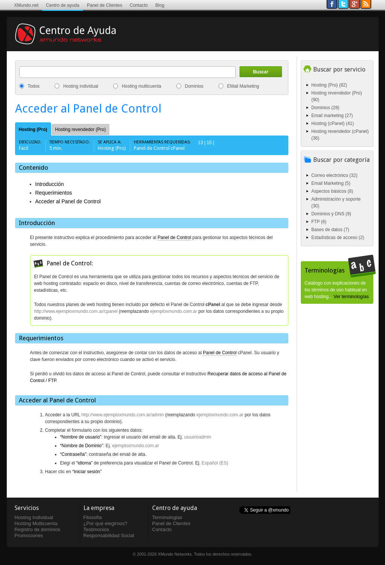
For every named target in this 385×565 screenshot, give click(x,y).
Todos (34, 86)
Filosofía (92, 517)
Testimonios (96, 529)
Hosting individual (80, 86)
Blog (159, 5)
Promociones (29, 535)
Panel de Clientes (104, 5)
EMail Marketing (243, 86)
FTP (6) (318, 221)
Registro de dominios (38, 529)
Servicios (27, 508)
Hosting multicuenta (141, 86)
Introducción (49, 184)
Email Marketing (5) (330, 183)
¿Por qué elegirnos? (105, 523)
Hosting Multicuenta (36, 523)
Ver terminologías (350, 296)
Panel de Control (174, 237)
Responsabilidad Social (108, 535)
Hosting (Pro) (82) (329, 85)
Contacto (139, 5)
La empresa (98, 508)
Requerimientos (53, 193)
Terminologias (167, 517)
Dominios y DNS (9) (331, 213)
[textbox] (127, 72)
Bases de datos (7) (330, 229)
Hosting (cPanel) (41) (332, 123)
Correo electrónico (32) (334, 175)
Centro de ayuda (62, 5)
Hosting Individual (34, 517)
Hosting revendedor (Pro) (80, 129)
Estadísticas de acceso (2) (337, 237)
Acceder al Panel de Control (68, 201)
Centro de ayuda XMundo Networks (76, 39)
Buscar (260, 72)
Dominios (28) (325, 107)
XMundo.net (26, 5)
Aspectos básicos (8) (332, 191)
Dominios (194, 86)
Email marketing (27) (332, 115)
